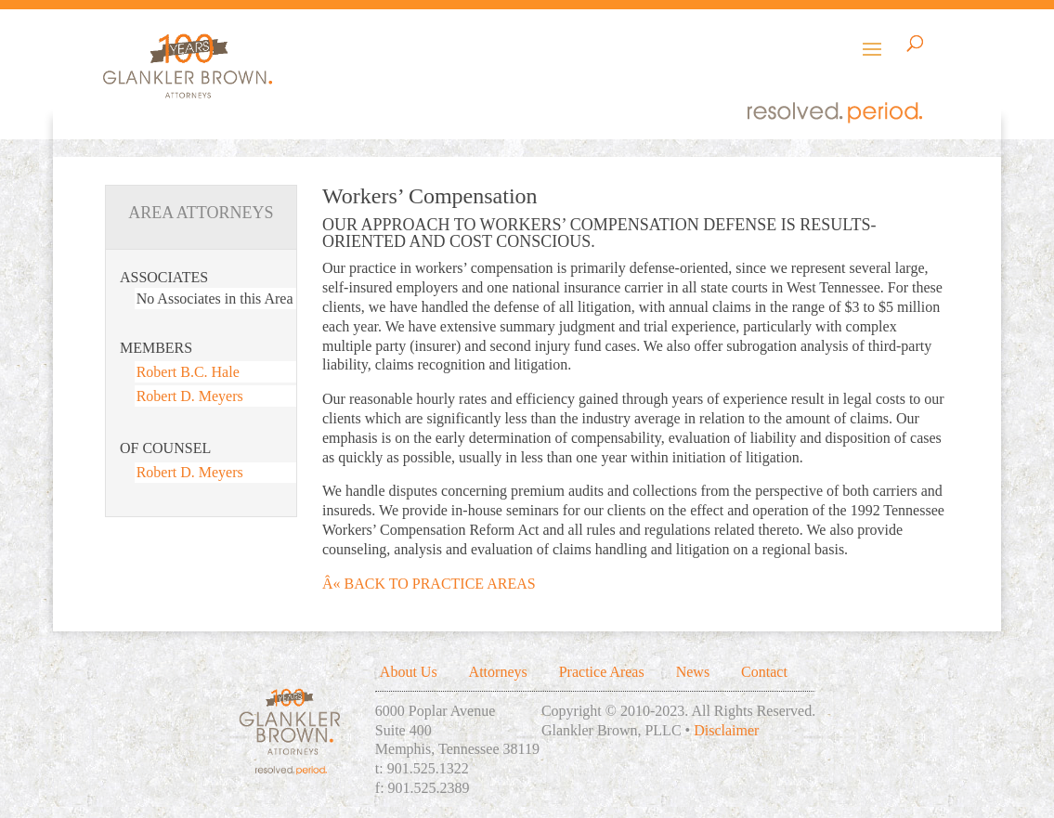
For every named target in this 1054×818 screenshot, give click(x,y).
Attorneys (498, 672)
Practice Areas (601, 672)
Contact (764, 672)
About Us (408, 672)
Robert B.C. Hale (188, 372)
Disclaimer (726, 730)
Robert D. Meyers (190, 396)
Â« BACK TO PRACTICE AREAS (429, 583)
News (692, 672)
